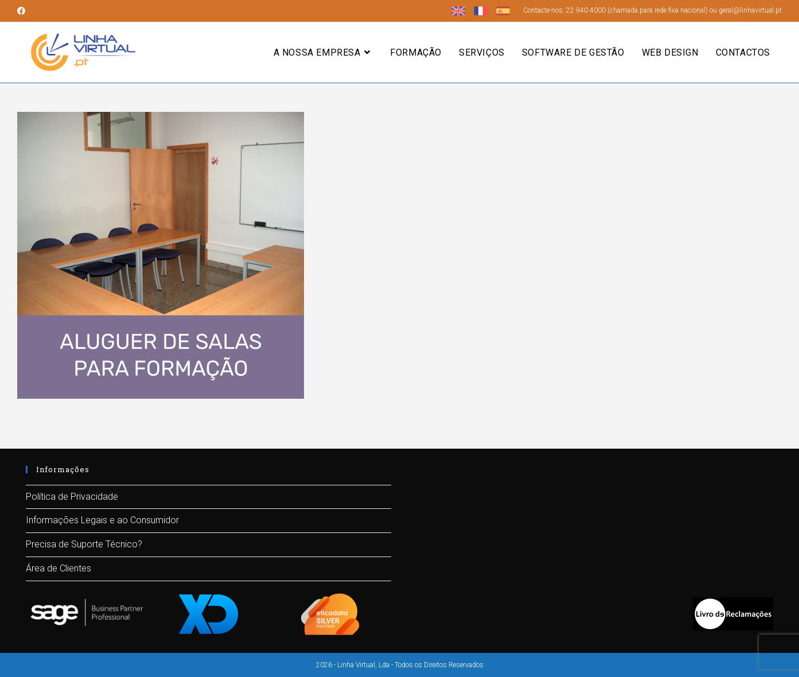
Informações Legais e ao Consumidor (102, 520)
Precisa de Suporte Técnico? (84, 544)
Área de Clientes (58, 568)
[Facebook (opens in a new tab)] (23, 11)
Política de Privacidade (72, 496)
